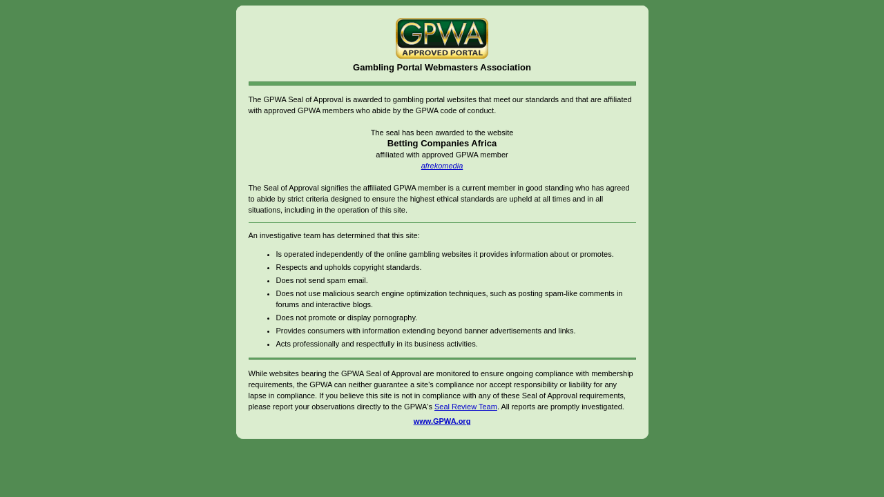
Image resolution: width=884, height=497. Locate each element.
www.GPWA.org (442, 421)
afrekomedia (442, 166)
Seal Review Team (465, 406)
